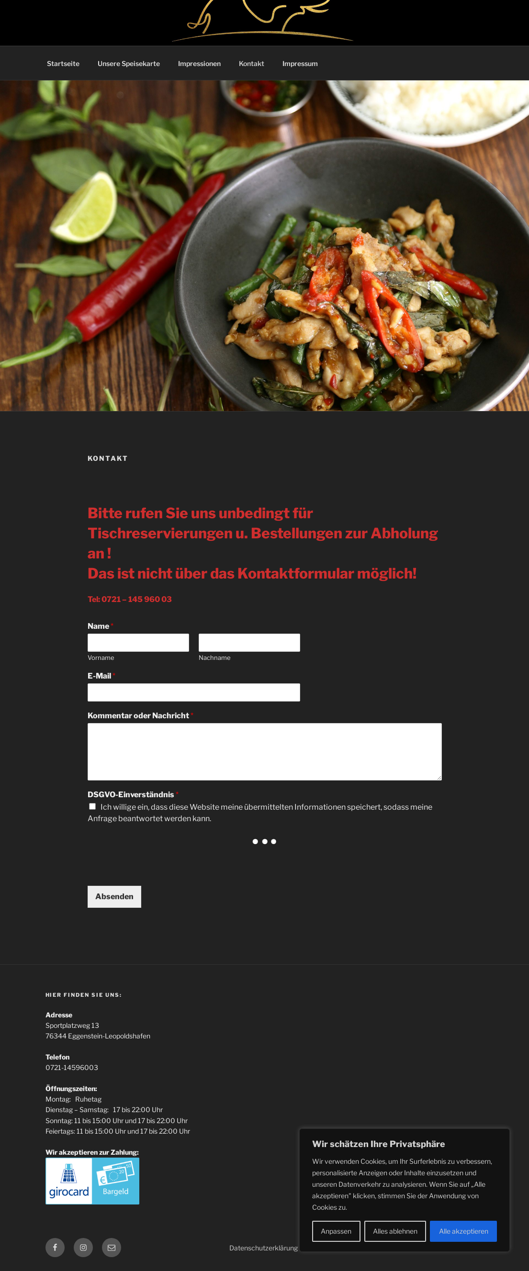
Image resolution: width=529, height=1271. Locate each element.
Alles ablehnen (395, 1231)
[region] (404, 1190)
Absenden (114, 896)
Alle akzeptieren (463, 1231)
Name (100, 626)
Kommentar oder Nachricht (140, 715)
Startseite (63, 63)
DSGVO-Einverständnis (133, 794)
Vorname (101, 657)
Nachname (215, 657)
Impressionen (199, 63)
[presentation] (160, 870)
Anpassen (336, 1231)
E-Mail (101, 675)
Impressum (300, 63)
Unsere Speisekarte (129, 63)
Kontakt (251, 63)
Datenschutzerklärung (263, 1248)
